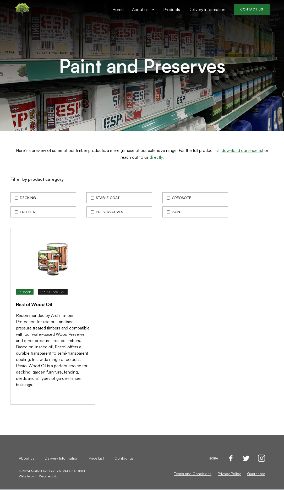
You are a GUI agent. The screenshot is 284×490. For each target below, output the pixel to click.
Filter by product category (37, 179)
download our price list (242, 150)
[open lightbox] (53, 258)
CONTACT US (251, 9)
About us (26, 458)
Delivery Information (61, 458)
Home (118, 9)
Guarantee (256, 473)
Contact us (124, 458)
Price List (96, 458)
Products (171, 9)
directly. (157, 157)
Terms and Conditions (192, 473)
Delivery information (206, 9)
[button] (143, 9)
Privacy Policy (229, 473)
